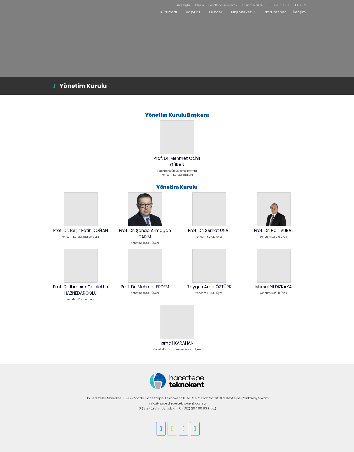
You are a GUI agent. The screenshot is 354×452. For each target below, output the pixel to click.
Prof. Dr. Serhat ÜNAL (209, 230)
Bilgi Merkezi (241, 14)
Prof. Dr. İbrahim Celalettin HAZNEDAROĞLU (80, 290)
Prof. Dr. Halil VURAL (273, 230)
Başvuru (193, 14)
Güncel (215, 14)
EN (304, 5)
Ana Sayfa (183, 5)
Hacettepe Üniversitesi (223, 5)
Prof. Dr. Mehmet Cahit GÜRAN (177, 161)
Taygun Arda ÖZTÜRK (209, 287)
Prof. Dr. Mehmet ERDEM (145, 287)
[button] (161, 428)
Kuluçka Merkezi (252, 5)
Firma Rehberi (274, 14)
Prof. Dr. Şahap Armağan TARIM (145, 233)
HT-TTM (273, 5)
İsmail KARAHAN (177, 343)
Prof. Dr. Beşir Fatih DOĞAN (80, 230)
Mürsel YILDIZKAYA (273, 287)
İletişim (199, 5)
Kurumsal (168, 14)
